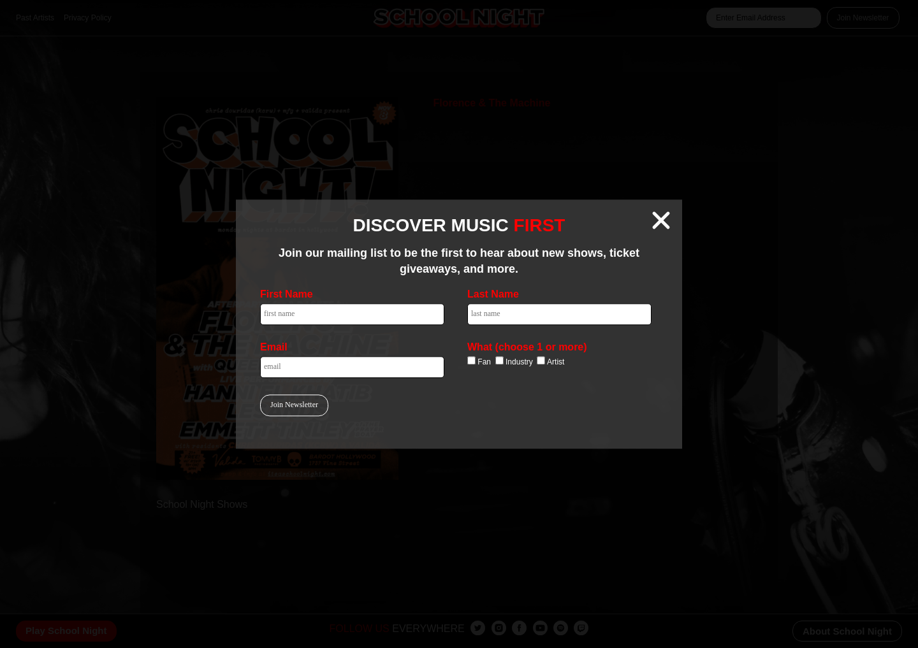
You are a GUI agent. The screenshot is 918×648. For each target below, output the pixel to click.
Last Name (493, 294)
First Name (286, 294)
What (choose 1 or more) (527, 347)
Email (274, 347)
